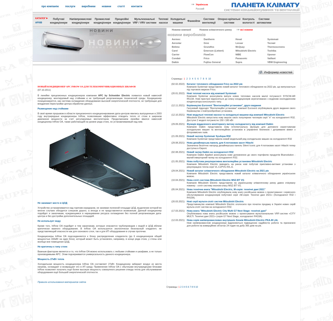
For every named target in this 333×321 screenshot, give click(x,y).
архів (38, 22)
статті (121, 6)
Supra (239, 62)
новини (106, 6)
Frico (206, 58)
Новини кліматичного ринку (215, 29)
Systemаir (273, 39)
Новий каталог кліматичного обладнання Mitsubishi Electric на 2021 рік (228, 170)
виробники (89, 6)
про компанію (50, 6)
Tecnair (271, 43)
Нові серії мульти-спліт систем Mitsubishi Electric (215, 201)
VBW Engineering (277, 62)
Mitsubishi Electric (246, 50)
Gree (206, 43)
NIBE (238, 54)
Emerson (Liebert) (214, 50)
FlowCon (208, 54)
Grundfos (209, 47)
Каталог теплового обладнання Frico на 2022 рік (214, 84)
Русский (200, 8)
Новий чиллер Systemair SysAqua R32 (209, 136)
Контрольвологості (249, 21)
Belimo (176, 47)
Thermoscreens (276, 47)
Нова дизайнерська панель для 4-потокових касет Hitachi (220, 142)
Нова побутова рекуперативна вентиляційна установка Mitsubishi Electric (229, 161)
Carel (175, 50)
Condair (176, 58)
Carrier (175, 54)
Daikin (175, 62)
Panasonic (241, 58)
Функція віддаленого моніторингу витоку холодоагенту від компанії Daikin (230, 124)
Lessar (239, 43)
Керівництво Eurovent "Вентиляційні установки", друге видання (224, 105)
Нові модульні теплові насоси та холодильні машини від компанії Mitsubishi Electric (235, 114)
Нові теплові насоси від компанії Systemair (212, 93)
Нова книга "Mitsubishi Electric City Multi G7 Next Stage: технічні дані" (227, 210)
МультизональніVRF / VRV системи (144, 21)
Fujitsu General (212, 62)
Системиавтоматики (264, 21)
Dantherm (209, 39)
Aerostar (176, 43)
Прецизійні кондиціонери (122, 21)
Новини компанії (181, 29)
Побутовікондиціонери (58, 21)
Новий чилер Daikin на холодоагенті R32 (210, 152)
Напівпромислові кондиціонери (80, 21)
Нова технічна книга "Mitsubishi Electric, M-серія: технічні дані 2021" (226, 189)
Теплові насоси (163, 21)
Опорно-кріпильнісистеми (229, 21)
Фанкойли (193, 21)
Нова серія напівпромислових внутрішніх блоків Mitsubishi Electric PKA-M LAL (232, 220)
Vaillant (271, 58)
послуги (70, 6)
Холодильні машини (177, 21)
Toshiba (271, 50)
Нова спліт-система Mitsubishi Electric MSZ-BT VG (215, 180)
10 (209, 78)
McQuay (240, 47)
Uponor (271, 54)
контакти (136, 6)
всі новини (246, 29)
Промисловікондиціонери (102, 21)
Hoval (239, 39)
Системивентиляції (209, 21)
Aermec (176, 39)
